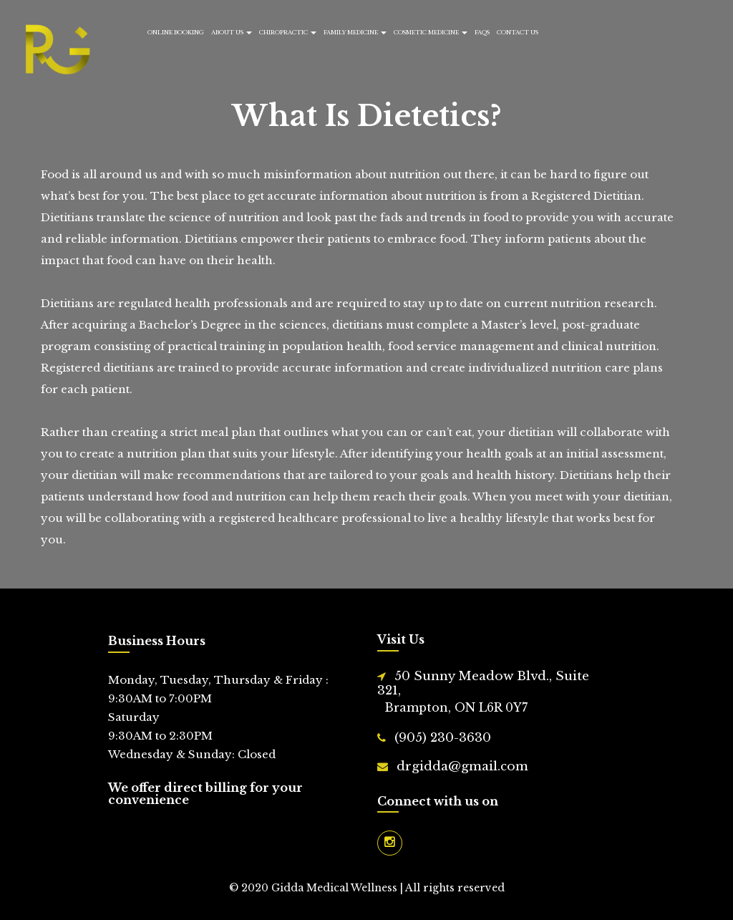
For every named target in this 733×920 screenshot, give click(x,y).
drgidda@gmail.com (462, 766)
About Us (231, 32)
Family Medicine (355, 32)
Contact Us (517, 32)
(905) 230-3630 (442, 737)
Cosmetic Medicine (430, 32)
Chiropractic (287, 32)
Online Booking (175, 32)
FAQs (482, 32)
